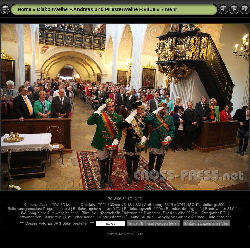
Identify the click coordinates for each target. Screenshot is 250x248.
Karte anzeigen (219, 217)
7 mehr (169, 9)
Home (24, 9)
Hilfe (139, 234)
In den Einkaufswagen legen (154, 223)
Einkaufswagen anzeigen (206, 223)
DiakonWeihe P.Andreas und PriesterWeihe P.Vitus (96, 9)
